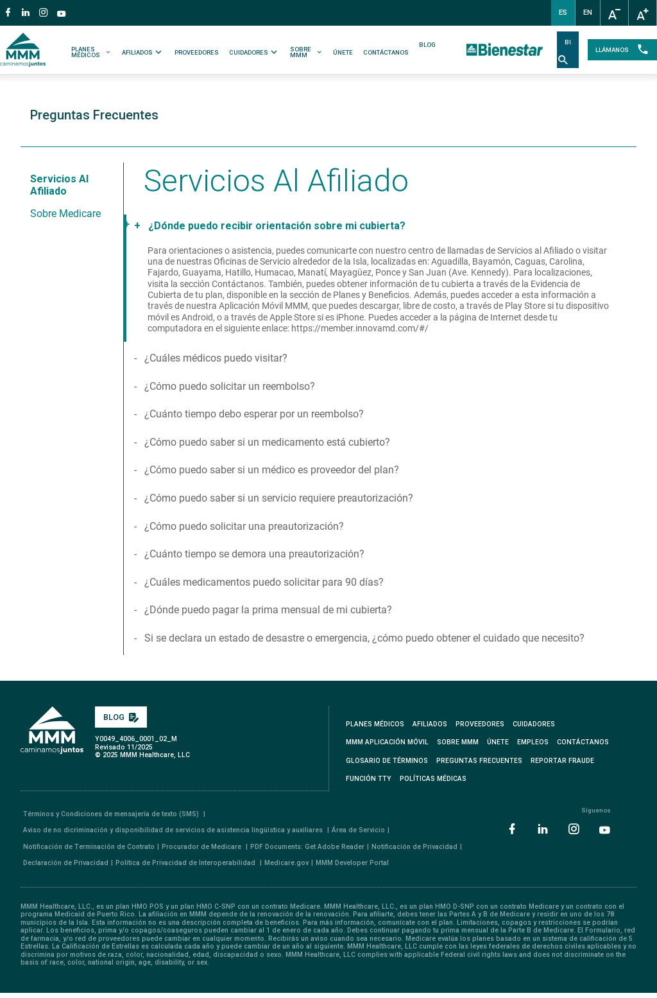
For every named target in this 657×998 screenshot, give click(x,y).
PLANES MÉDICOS (91, 52)
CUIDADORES (254, 52)
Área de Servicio (358, 830)
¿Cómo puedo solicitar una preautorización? (243, 526)
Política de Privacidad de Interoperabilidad (186, 863)
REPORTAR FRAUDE (562, 761)
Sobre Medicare (65, 213)
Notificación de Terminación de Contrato (89, 847)
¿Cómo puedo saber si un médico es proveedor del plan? (270, 470)
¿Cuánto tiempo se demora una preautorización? (253, 554)
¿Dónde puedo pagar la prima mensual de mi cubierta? (267, 610)
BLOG (427, 45)
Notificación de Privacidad (414, 847)
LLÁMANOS (622, 50)
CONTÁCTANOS (386, 52)
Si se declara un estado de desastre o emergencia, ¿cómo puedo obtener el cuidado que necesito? (363, 638)
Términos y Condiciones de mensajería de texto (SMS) (112, 814)
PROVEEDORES (197, 52)
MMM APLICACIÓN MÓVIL (387, 742)
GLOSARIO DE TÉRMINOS (387, 761)
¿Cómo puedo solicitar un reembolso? (228, 386)
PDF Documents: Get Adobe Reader (307, 847)
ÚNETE (343, 52)
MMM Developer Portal (352, 863)
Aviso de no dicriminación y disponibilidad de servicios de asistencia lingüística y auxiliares (174, 830)
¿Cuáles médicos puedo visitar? (214, 358)
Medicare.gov (286, 863)
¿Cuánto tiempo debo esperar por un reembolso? (253, 414)
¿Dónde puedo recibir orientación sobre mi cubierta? (275, 226)
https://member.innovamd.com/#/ (360, 328)
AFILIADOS (143, 52)
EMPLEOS (533, 742)
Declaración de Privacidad (65, 863)
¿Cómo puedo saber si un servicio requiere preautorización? (277, 498)
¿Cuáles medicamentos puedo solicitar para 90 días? (263, 582)
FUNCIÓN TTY (368, 779)
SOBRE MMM (306, 52)
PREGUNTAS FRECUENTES (479, 761)
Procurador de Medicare (202, 847)
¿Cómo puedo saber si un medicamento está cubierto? (266, 442)
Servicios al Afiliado (59, 185)
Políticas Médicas (433, 779)
